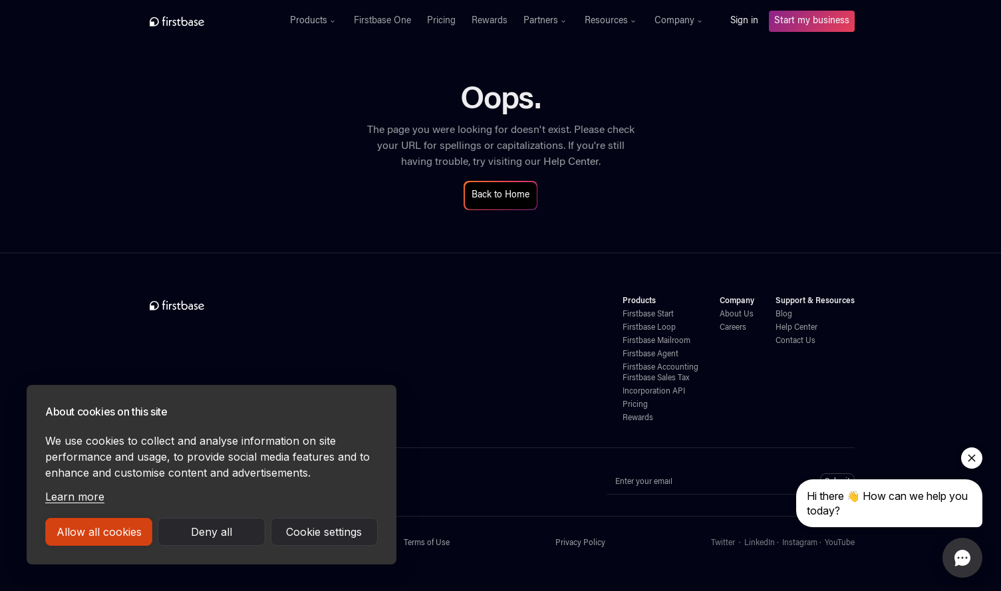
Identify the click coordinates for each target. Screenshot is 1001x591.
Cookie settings (324, 531)
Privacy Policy (580, 543)
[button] (314, 21)
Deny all (211, 531)
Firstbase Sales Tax (656, 378)
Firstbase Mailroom (656, 341)
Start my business (811, 21)
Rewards (489, 21)
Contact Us (795, 341)
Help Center (571, 162)
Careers (733, 328)
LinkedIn (759, 543)
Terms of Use (427, 543)
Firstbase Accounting (660, 368)
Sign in (744, 21)
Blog (784, 314)
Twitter (723, 543)
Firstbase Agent (650, 354)
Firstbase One (382, 21)
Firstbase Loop (649, 328)
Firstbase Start (648, 314)
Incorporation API (654, 392)
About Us (737, 314)
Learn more (74, 496)
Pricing (441, 21)
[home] (206, 21)
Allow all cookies (99, 531)
